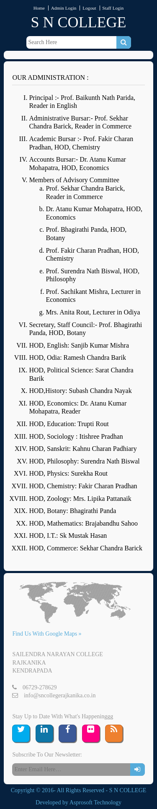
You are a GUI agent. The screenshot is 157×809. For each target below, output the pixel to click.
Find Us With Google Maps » (46, 634)
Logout (89, 7)
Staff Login (113, 7)
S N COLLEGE (78, 22)
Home (39, 7)
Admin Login (64, 7)
